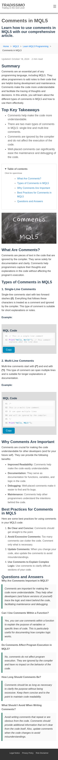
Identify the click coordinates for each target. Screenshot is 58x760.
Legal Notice (15, 753)
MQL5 (16, 46)
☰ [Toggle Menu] (54, 6)
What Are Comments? (29, 178)
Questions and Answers (30, 201)
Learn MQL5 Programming (35, 46)
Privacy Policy (28, 753)
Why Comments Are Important (33, 188)
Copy (9, 349)
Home (6, 46)
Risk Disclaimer (42, 753)
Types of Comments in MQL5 (33, 183)
